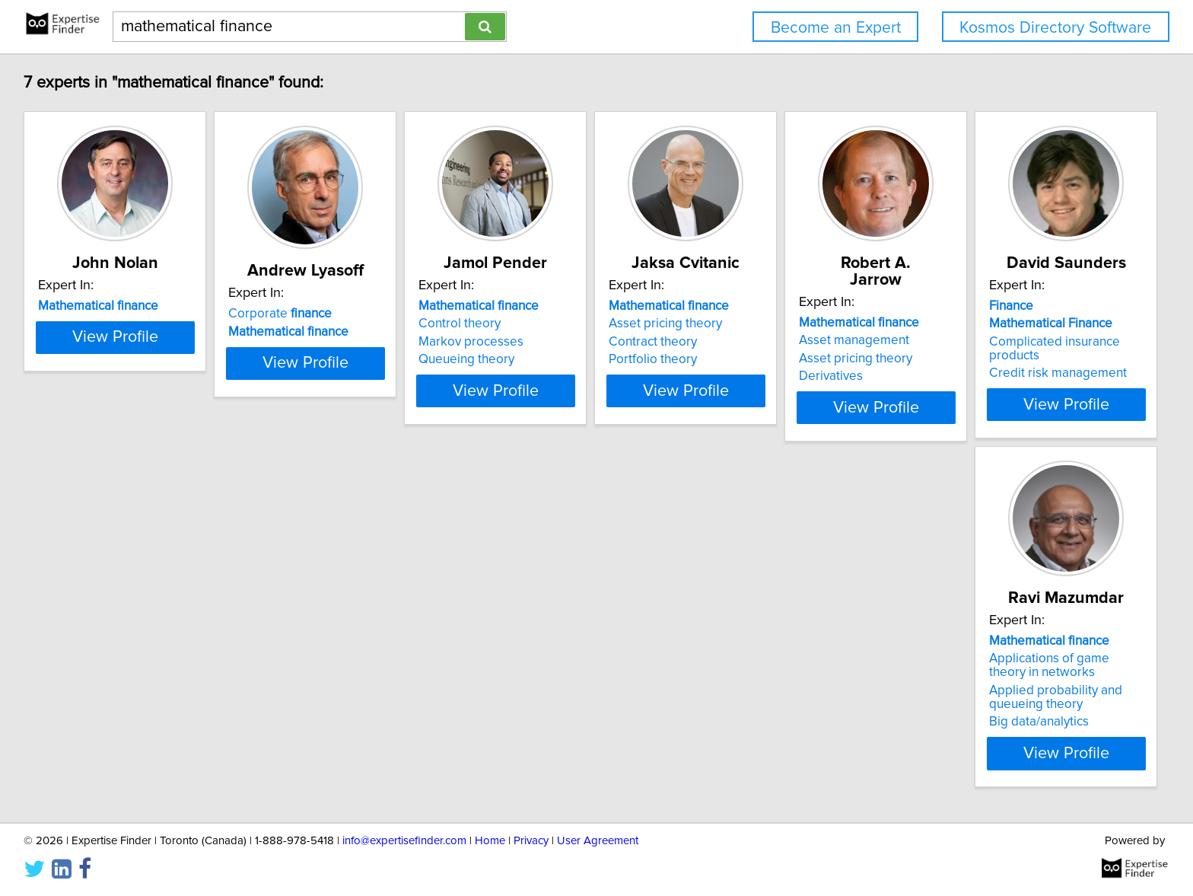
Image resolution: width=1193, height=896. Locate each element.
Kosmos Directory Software (1055, 28)
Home (490, 871)
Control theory (538, 323)
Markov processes (549, 342)
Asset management (1008, 323)
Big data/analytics (318, 744)
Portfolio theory (769, 359)
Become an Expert (836, 28)
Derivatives (985, 359)
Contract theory (769, 342)
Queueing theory (545, 359)
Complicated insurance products (132, 699)
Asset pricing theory (781, 323)
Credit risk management (109, 716)
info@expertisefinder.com (404, 871)
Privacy (531, 871)
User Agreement (597, 871)
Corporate (320, 313)
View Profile (137, 418)
